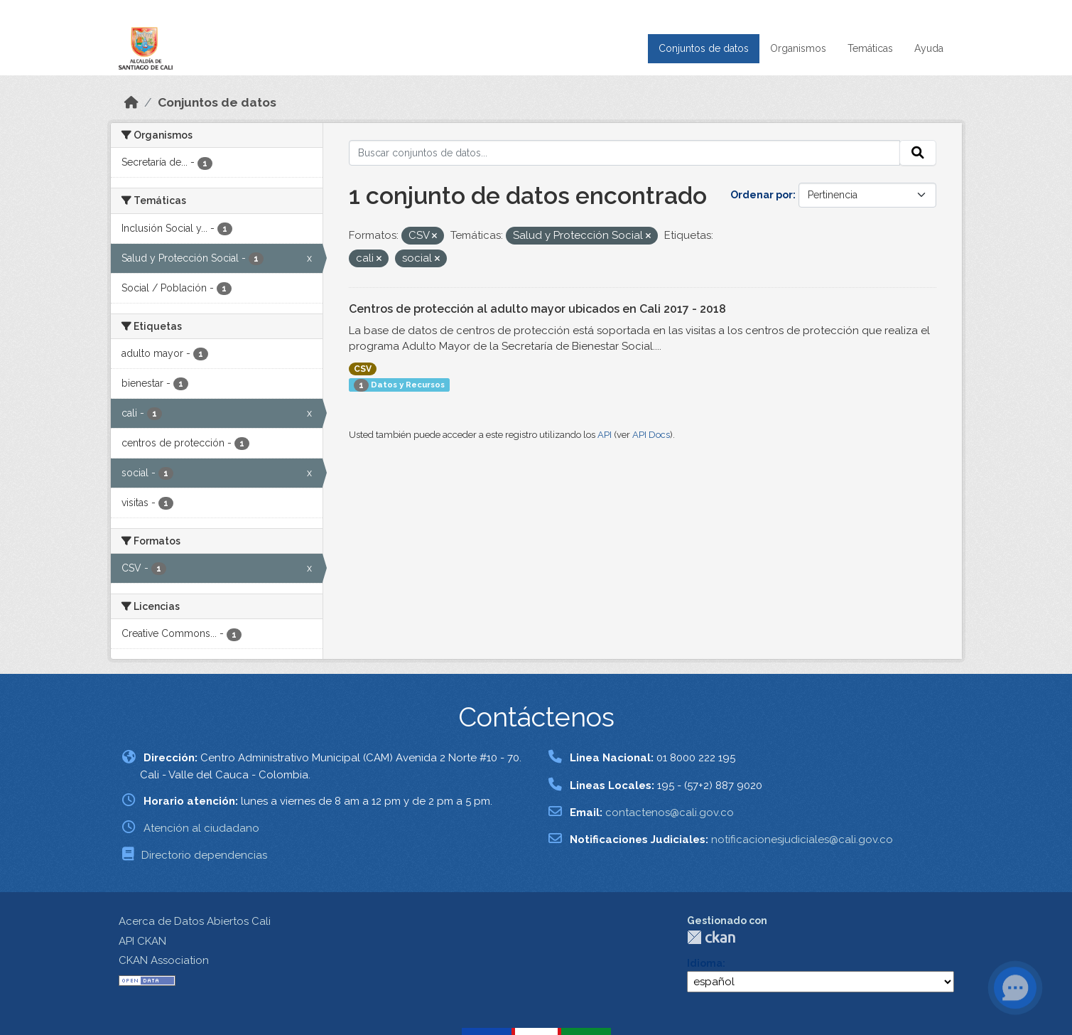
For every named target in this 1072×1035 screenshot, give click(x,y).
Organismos (798, 48)
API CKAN (142, 941)
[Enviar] (917, 153)
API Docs (651, 434)
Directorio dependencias (204, 855)
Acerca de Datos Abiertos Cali (195, 921)
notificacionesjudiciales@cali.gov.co (802, 839)
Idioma (704, 963)
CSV (363, 369)
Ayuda (928, 48)
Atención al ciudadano (201, 828)
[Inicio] (131, 102)
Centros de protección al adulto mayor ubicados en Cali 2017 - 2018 (537, 309)
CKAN (711, 937)
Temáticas (870, 48)
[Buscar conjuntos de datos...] (624, 153)
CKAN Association (164, 960)
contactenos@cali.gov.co (669, 812)
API (604, 434)
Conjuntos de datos (704, 48)
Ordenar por (761, 194)
